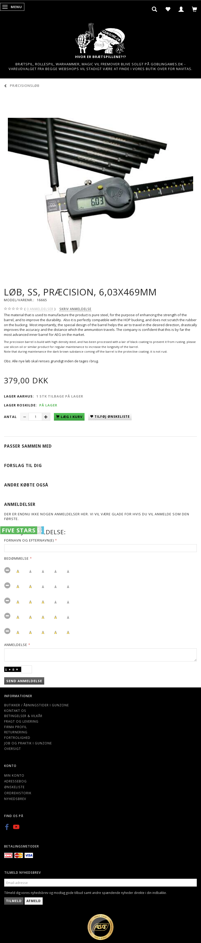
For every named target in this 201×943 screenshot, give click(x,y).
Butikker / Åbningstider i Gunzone (36, 705)
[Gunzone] (100, 37)
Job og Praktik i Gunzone (28, 743)
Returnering (15, 732)
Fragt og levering (21, 721)
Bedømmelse (16, 558)
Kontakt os (15, 710)
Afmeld (33, 901)
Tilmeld (14, 901)
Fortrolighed (17, 737)
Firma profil (15, 727)
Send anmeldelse (24, 681)
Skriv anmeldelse (75, 309)
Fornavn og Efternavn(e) (29, 540)
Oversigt (12, 748)
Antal (11, 416)
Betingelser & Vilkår (23, 716)
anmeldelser (40, 309)
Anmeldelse (15, 644)
